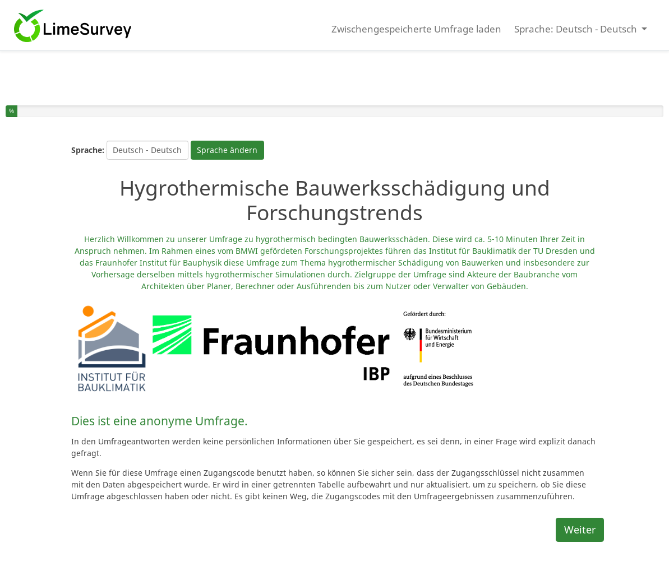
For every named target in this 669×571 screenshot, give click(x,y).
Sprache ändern (227, 150)
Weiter (580, 529)
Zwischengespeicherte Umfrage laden (416, 28)
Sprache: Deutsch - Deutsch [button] (576, 28)
